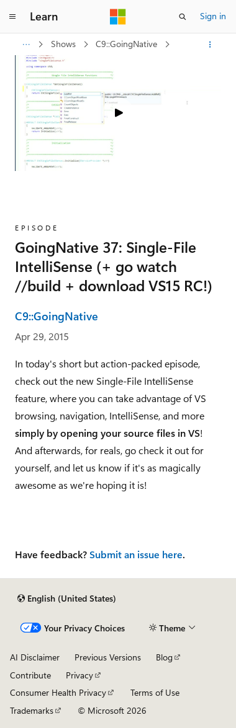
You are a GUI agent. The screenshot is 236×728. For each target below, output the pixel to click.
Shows (64, 44)
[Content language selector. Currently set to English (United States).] (67, 598)
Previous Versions (108, 657)
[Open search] (182, 17)
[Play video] (118, 112)
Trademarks (31, 710)
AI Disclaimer (35, 657)
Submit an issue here (136, 554)
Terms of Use (154, 692)
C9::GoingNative (128, 44)
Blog (164, 657)
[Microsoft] (118, 17)
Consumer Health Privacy (58, 692)
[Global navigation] (12, 17)
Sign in (213, 16)
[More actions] (210, 45)
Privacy (79, 675)
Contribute (30, 675)
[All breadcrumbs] (26, 45)
